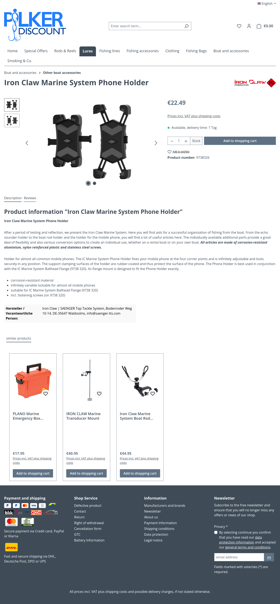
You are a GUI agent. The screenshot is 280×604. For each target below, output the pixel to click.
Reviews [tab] (30, 198)
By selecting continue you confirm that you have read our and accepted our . (247, 540)
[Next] (156, 142)
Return (79, 517)
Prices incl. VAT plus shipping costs (194, 116)
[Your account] (249, 26)
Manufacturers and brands (164, 505)
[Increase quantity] (186, 141)
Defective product (87, 505)
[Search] (186, 26)
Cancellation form (87, 528)
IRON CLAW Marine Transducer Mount (83, 415)
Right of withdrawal (89, 523)
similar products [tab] (18, 338)
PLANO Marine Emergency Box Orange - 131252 (27, 415)
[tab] (13, 198)
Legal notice (153, 540)
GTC (77, 534)
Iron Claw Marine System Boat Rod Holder (135, 415)
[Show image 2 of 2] (94, 183)
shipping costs (116, 591)
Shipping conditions (159, 528)
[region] (81, 142)
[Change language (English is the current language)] (267, 3)
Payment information (160, 523)
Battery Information (89, 540)
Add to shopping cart (240, 141)
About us (151, 517)
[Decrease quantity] (172, 141)
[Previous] (27, 142)
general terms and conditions (247, 547)
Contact (80, 511)
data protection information (240, 540)
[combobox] (145, 26)
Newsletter (152, 511)
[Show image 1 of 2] (88, 183)
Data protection (156, 534)
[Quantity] (179, 141)
